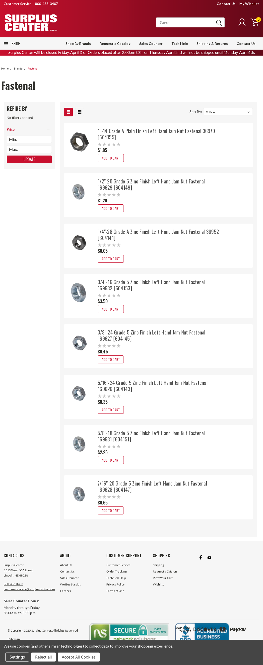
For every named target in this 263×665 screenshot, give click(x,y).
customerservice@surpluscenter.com (29, 594)
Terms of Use (115, 596)
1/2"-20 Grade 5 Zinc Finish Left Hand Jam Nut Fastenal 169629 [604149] (151, 184)
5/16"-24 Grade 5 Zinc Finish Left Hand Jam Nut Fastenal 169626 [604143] (152, 386)
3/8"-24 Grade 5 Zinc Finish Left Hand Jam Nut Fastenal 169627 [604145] (151, 335)
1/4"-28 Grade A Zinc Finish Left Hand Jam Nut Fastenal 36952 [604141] (158, 235)
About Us (66, 570)
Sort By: (196, 111)
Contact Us (226, 3)
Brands (18, 68)
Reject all (43, 657)
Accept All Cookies (79, 657)
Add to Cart (111, 158)
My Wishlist (249, 3)
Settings (17, 657)
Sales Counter (151, 43)
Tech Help (179, 43)
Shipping (158, 570)
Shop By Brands (78, 43)
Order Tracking (116, 576)
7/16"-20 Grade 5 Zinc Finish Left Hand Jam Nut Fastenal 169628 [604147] (152, 486)
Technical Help (116, 583)
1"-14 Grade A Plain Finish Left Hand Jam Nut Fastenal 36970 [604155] (156, 134)
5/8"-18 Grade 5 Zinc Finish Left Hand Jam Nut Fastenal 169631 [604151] (151, 436)
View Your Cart (163, 583)
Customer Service (118, 570)
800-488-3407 (13, 589)
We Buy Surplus (70, 589)
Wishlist (158, 589)
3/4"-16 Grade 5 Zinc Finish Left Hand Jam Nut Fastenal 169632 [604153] (151, 285)
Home (5, 68)
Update (29, 159)
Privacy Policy (115, 589)
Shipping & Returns (212, 43)
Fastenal (33, 68)
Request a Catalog (115, 43)
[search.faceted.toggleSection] (29, 129)
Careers (65, 596)
